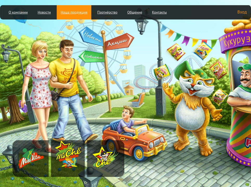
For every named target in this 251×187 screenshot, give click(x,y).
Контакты (159, 12)
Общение (134, 12)
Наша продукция (74, 12)
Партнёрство (107, 12)
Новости (44, 12)
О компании (18, 12)
